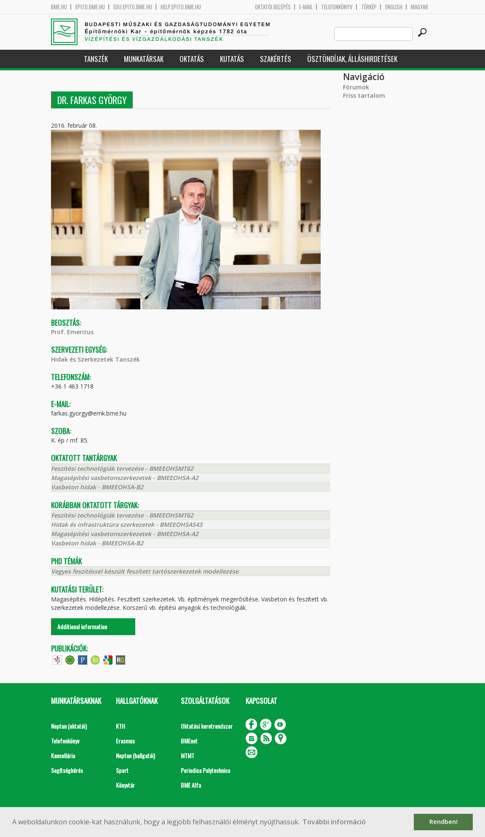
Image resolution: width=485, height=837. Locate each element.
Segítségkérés (67, 770)
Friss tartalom (364, 95)
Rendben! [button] (443, 822)
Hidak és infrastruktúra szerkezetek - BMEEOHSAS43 (126, 524)
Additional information (82, 626)
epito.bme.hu (90, 7)
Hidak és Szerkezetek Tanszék (95, 359)
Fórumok (356, 87)
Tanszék (96, 59)
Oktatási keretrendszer (207, 726)
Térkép (369, 7)
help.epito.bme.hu (181, 7)
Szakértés (275, 59)
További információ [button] (334, 821)
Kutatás (232, 59)
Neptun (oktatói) (69, 726)
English (393, 7)
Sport (122, 770)
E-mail (306, 7)
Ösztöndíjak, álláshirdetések (352, 59)
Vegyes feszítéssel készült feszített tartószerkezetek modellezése (144, 571)
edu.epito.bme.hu (132, 7)
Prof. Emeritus (72, 332)
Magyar (419, 7)
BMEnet (189, 740)
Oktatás (192, 59)
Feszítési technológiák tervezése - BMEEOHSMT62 (122, 468)
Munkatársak (143, 59)
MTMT (187, 755)
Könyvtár (125, 785)
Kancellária (63, 755)
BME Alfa (191, 785)
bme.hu (59, 7)
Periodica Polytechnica (205, 770)
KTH (120, 726)
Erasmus (125, 740)
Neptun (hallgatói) (135, 755)
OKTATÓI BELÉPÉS (273, 7)
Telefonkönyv (337, 7)
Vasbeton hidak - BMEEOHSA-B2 (97, 487)
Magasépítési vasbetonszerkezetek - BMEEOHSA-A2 (124, 478)
